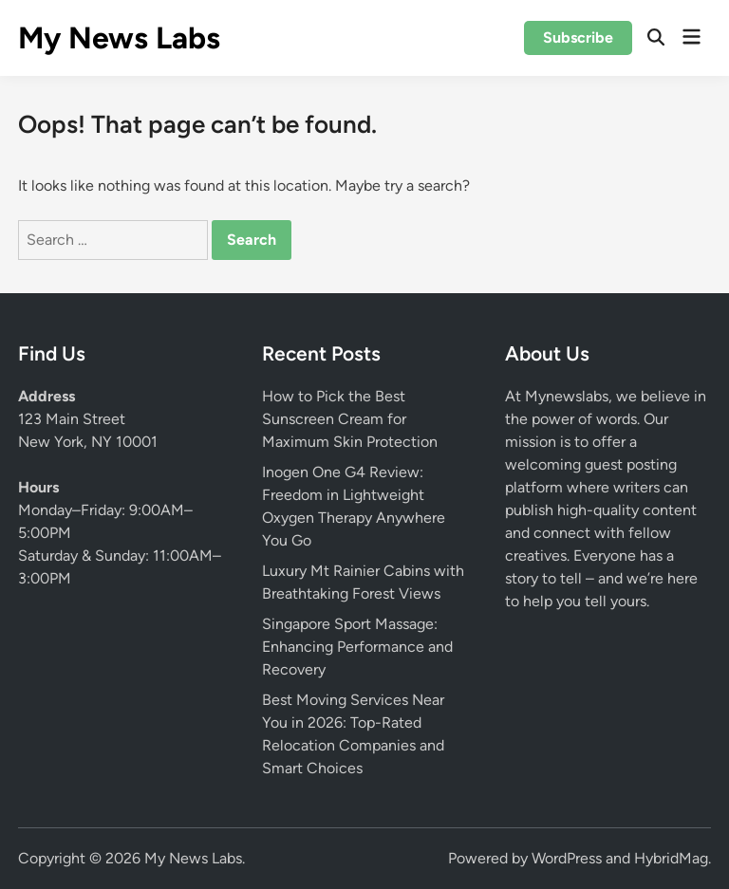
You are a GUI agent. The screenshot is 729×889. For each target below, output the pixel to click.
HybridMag (671, 858)
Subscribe (578, 37)
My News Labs (119, 38)
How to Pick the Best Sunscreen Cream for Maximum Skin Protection (350, 419)
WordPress (567, 858)
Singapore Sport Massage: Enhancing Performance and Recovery (357, 646)
